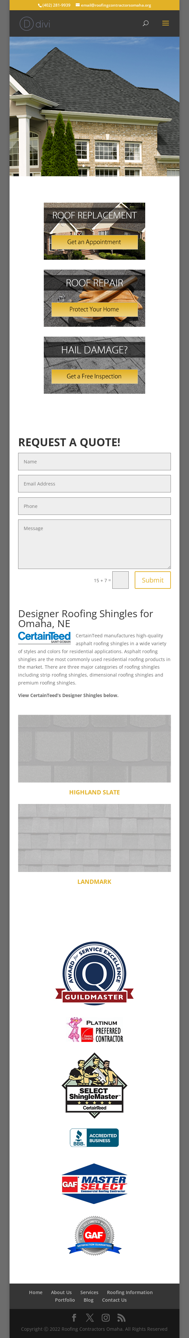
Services (89, 1292)
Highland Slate (94, 792)
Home (35, 1292)
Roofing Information (130, 1292)
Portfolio (65, 1300)
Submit (153, 580)
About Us (61, 1292)
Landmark (94, 882)
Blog (89, 1300)
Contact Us (114, 1300)
